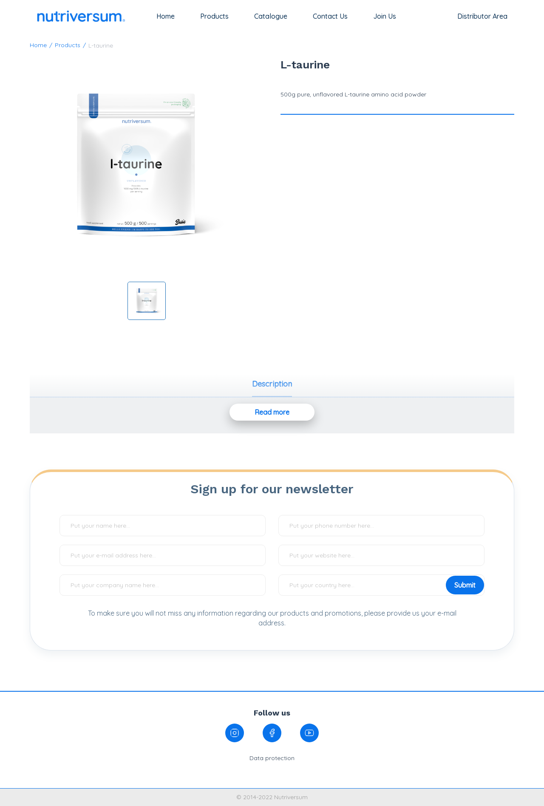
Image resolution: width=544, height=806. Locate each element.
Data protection (272, 758)
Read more (272, 412)
